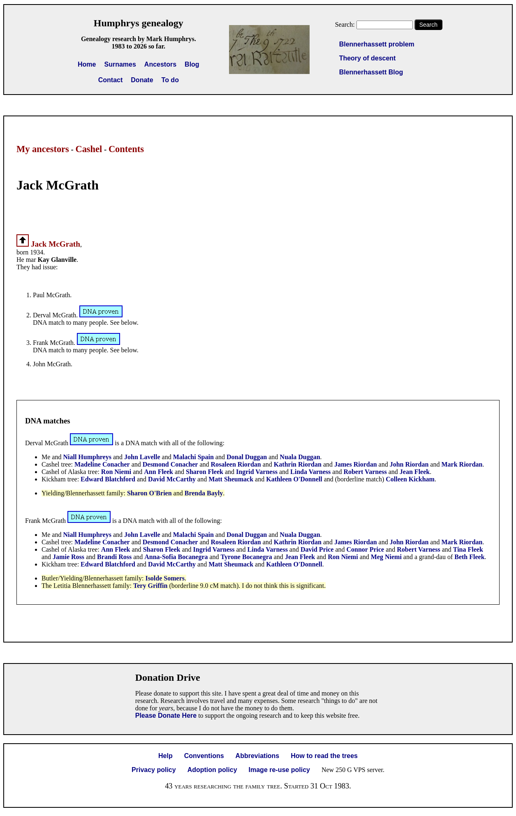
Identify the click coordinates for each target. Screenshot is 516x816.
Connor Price (365, 549)
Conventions (204, 755)
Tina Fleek (468, 549)
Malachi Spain (193, 456)
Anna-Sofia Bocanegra (176, 556)
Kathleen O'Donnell (294, 479)
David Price (317, 549)
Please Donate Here (166, 715)
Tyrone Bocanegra (246, 556)
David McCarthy (172, 479)
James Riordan (356, 464)
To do (170, 79)
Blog (192, 64)
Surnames (120, 64)
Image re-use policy (279, 769)
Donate (142, 79)
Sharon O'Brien (149, 493)
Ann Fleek (158, 471)
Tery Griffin (150, 585)
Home (87, 64)
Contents (126, 149)
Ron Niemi (116, 471)
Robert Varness (364, 471)
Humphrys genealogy (138, 23)
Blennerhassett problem (376, 44)
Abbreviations (258, 755)
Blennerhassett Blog (371, 72)
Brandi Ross (114, 556)
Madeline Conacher (102, 464)
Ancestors (160, 64)
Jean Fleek (415, 471)
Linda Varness (310, 471)
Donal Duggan (247, 456)
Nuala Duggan (300, 456)
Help (165, 755)
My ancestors (42, 149)
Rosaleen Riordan (236, 464)
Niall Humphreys (87, 456)
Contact (110, 79)
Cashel (88, 149)
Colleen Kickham (410, 479)
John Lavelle (142, 456)
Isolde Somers (165, 578)
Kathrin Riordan (298, 464)
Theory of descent (367, 58)
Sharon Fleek (204, 471)
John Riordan (410, 464)
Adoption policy (212, 769)
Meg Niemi (386, 556)
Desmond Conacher (170, 464)
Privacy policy (154, 769)
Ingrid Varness (257, 471)
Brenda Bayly (204, 493)
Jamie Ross (68, 556)
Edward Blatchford (108, 479)
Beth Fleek (469, 556)
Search (428, 24)
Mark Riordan (461, 464)
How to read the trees (324, 755)
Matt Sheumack (230, 479)
